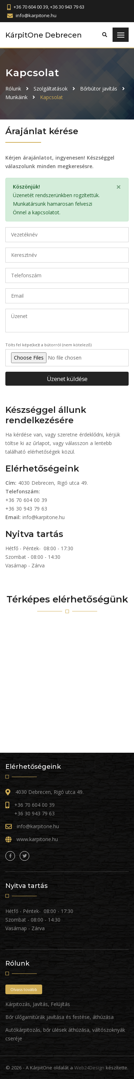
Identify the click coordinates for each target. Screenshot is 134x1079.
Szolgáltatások (51, 88)
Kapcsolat (51, 97)
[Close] (118, 186)
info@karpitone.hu (44, 517)
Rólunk (13, 88)
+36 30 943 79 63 (26, 508)
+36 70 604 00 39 (26, 500)
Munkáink (16, 97)
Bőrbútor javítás (98, 88)
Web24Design (89, 1067)
